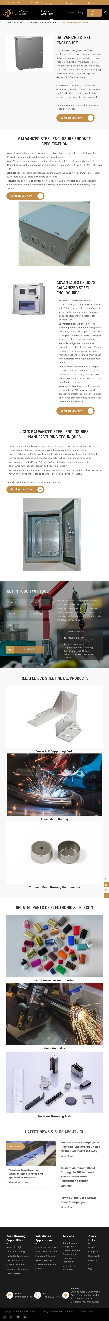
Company (47, 3)
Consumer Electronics (46, 1247)
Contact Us (93, 3)
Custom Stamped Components (71, 1252)
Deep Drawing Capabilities (21, 12)
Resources (70, 3)
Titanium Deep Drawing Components (54, 887)
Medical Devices (43, 1260)
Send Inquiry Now (76, 118)
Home (8, 22)
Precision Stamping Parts (54, 1116)
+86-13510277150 (13, 2)
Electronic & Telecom (49, 22)
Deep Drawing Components (69, 1244)
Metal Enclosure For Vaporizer (54, 981)
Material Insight (14, 1247)
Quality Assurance (15, 1264)
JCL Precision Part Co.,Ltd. (29, 1311)
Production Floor (14, 1260)
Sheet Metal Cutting (54, 819)
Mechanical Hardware (46, 1251)
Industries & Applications (47, 12)
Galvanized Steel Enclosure (75, 22)
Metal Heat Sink (54, 1048)
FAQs (90, 1264)
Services (70, 12)
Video (91, 1269)
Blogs (81, 12)
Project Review (13, 1273)
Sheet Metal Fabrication (68, 1260)
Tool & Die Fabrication (17, 1256)
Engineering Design (16, 1251)
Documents (94, 1256)
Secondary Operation (17, 1269)
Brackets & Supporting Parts (54, 751)
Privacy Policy (88, 1311)
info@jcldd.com (39, 2)
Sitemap (71, 1311)
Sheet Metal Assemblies (68, 1268)
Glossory (92, 1260)
